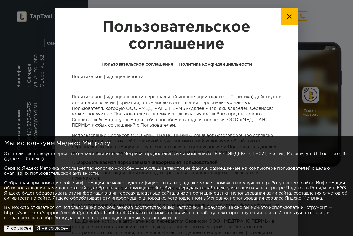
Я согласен (18, 228)
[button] (289, 16)
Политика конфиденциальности (215, 64)
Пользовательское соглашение (137, 64)
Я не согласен (52, 228)
